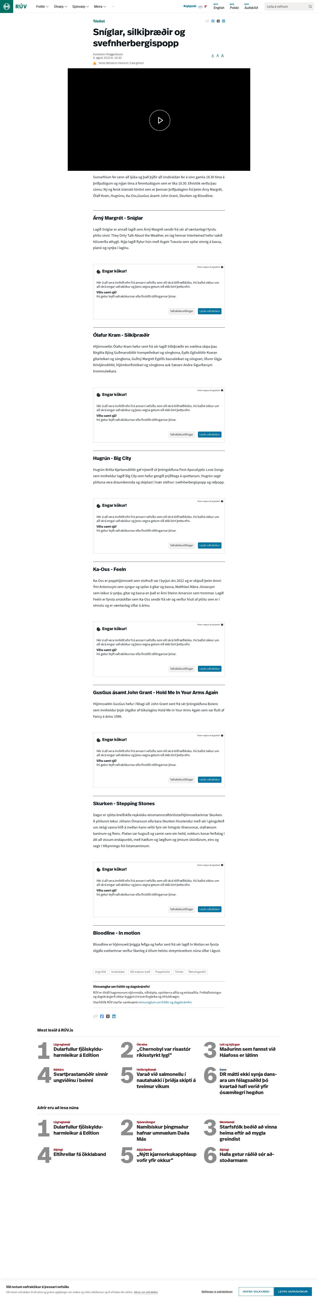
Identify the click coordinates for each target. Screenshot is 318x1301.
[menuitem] (47, 6)
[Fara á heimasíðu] (17, 6)
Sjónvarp (78, 6)
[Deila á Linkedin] (223, 21)
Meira (98, 6)
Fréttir (40, 6)
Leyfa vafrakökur (293, 1291)
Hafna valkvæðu (254, 1291)
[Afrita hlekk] (207, 21)
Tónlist (99, 22)
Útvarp (58, 6)
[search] (287, 6)
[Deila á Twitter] (218, 21)
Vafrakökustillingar (177, 311)
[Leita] (310, 6)
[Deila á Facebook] (213, 21)
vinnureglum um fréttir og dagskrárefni (164, 1005)
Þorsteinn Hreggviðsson (108, 54)
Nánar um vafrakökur (146, 1293)
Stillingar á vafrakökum (215, 1291)
